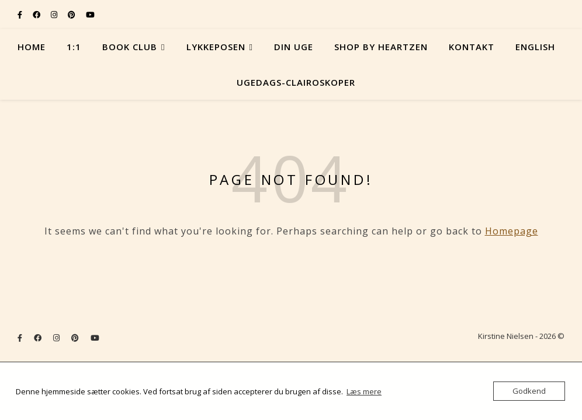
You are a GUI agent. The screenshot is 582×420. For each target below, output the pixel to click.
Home (32, 46)
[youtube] (90, 14)
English (535, 46)
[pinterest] (72, 14)
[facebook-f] (21, 14)
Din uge (293, 46)
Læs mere (364, 391)
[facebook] (37, 14)
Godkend (529, 391)
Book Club (129, 46)
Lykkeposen (215, 46)
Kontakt (471, 46)
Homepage (511, 231)
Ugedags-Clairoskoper (296, 82)
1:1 (74, 46)
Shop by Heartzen (381, 46)
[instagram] (55, 14)
